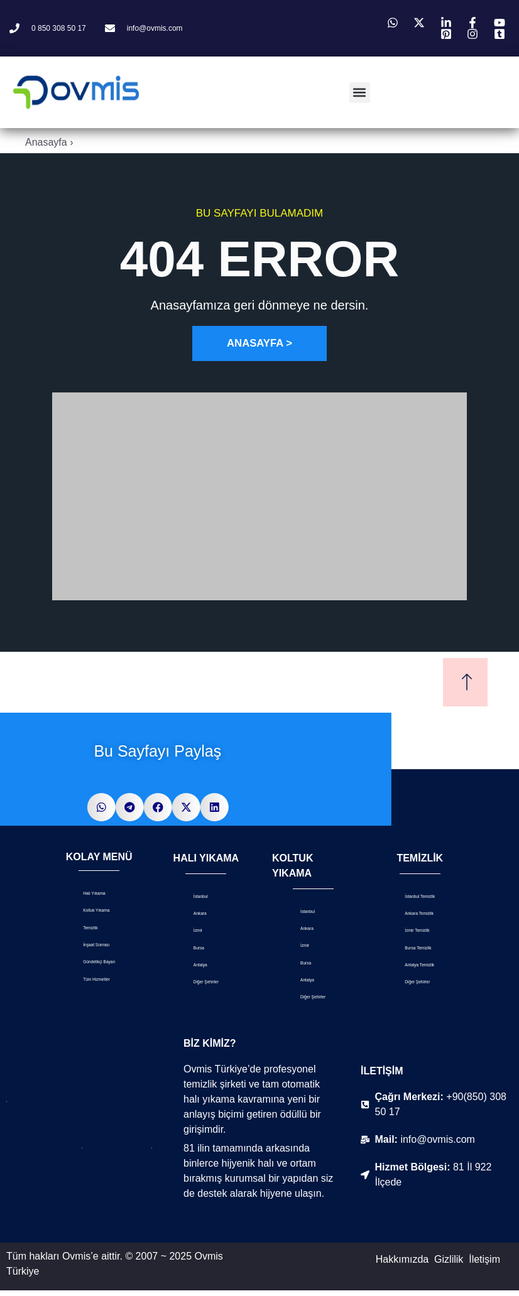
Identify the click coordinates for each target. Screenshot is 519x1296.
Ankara (194, 915)
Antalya (194, 968)
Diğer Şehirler (206, 986)
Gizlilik (448, 1265)
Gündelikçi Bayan (90, 967)
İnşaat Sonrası (97, 948)
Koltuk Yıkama (97, 912)
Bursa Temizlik (417, 954)
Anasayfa (46, 142)
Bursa (191, 951)
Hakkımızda (402, 1265)
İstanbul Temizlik (405, 898)
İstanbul (195, 897)
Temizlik (85, 929)
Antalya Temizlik (405, 973)
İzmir (190, 932)
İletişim (484, 1265)
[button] (359, 92)
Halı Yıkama (93, 894)
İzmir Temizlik (415, 936)
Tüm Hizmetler (97, 985)
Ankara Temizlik (405, 917)
